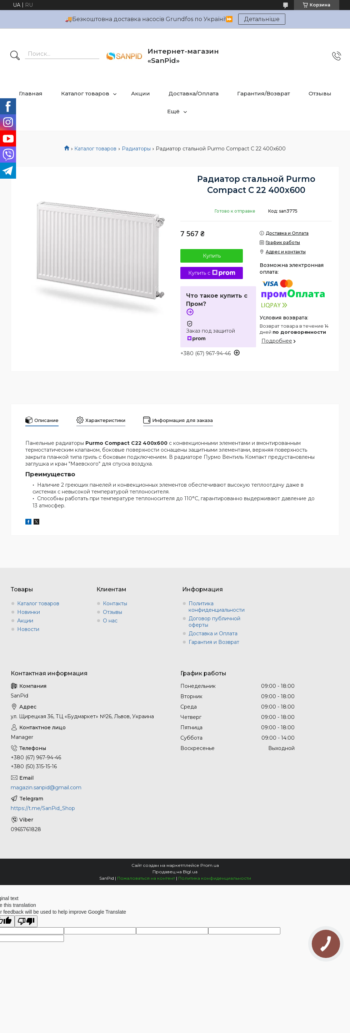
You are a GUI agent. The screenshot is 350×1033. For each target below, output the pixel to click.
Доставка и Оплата (213, 633)
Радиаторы (136, 148)
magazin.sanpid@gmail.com (46, 787)
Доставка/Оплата (194, 93)
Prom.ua (209, 865)
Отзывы (320, 93)
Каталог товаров (85, 93)
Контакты (115, 603)
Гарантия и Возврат (214, 642)
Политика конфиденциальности (217, 606)
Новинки (28, 612)
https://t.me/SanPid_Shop (43, 808)
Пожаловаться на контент (146, 878)
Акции (140, 93)
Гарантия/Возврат (263, 93)
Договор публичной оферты (214, 621)
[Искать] (15, 56)
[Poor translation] (26, 921)
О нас (110, 620)
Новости (28, 629)
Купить (212, 256)
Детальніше (262, 19)
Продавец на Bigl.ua (175, 871)
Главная (30, 93)
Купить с (211, 273)
